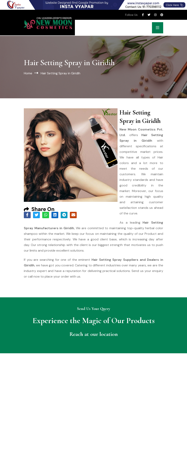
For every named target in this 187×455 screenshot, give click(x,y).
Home (28, 73)
